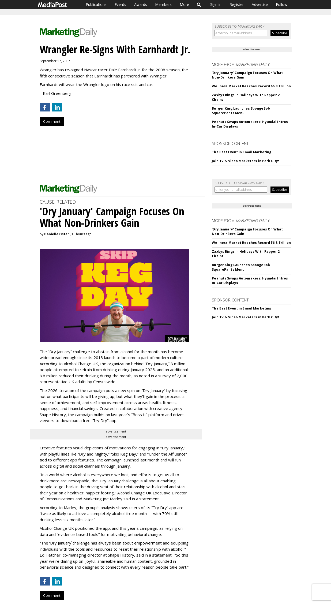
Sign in (215, 4)
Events (120, 4)
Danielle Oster (56, 234)
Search (199, 4)
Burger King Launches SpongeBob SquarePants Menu (241, 110)
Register (237, 4)
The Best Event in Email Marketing (241, 152)
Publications (96, 4)
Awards (140, 4)
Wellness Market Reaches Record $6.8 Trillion (251, 86)
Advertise (260, 4)
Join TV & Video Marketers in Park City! (245, 161)
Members (163, 4)
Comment (51, 121)
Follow (281, 4)
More (184, 4)
